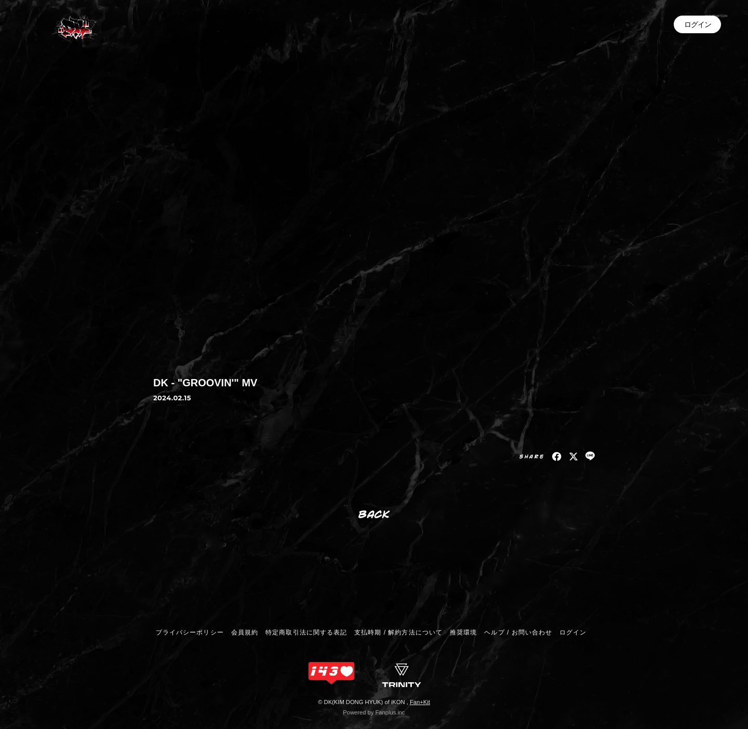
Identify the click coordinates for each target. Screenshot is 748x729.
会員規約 (244, 632)
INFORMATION (680, 30)
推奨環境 (463, 632)
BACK (374, 514)
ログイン (697, 62)
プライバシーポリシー (189, 632)
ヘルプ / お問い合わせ (518, 632)
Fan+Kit (420, 702)
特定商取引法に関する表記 (305, 632)
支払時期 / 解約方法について (398, 632)
